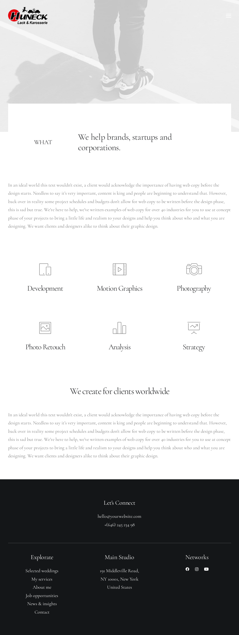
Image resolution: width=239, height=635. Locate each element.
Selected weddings (41, 571)
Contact (42, 612)
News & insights (42, 603)
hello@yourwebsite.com (119, 516)
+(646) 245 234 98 (119, 524)
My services (41, 579)
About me (42, 587)
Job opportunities (42, 595)
